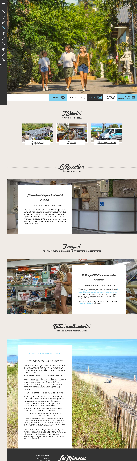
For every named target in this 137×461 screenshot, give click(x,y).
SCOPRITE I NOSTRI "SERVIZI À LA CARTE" (45, 354)
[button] (3, 3)
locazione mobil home (85, 303)
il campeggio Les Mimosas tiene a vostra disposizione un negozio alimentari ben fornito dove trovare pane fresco (98, 290)
